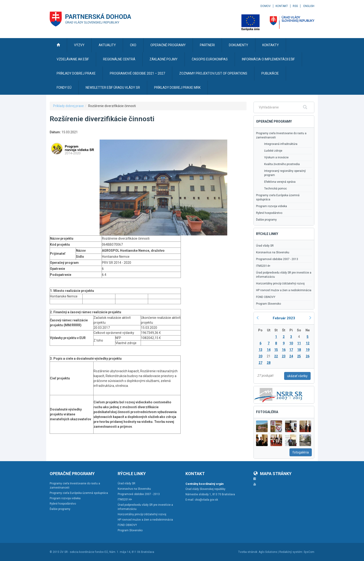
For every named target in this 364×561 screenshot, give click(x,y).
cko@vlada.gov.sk (206, 499)
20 (260, 356)
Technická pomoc (275, 188)
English (308, 6)
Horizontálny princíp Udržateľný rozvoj (280, 283)
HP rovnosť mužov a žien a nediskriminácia (283, 290)
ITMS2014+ (263, 265)
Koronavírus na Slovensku (272, 252)
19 (307, 350)
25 (299, 356)
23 (284, 356)
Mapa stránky (273, 473)
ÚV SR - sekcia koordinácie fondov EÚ (84, 552)
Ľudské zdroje (273, 150)
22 (276, 356)
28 (268, 363)
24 (291, 356)
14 (268, 350)
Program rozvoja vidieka (271, 206)
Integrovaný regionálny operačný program (285, 173)
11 (299, 343)
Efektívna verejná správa (280, 181)
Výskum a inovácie (276, 157)
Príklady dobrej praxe (68, 106)
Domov (265, 6)
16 (284, 350)
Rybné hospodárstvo (269, 213)
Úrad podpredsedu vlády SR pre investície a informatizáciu (283, 274)
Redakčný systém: (291, 552)
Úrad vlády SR (265, 245)
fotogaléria (300, 452)
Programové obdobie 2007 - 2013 (277, 259)
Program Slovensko (268, 303)
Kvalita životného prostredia (282, 164)
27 (260, 363)
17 (291, 350)
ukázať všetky (297, 376)
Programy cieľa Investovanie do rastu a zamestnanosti (281, 135)
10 (291, 343)
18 (299, 350)
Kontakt (282, 6)
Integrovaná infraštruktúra (280, 144)
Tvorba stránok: (248, 552)
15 (276, 350)
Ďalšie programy (266, 219)
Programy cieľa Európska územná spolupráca (277, 197)
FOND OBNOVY (265, 297)
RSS (295, 6)
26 (307, 356)
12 (307, 343)
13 (260, 350)
